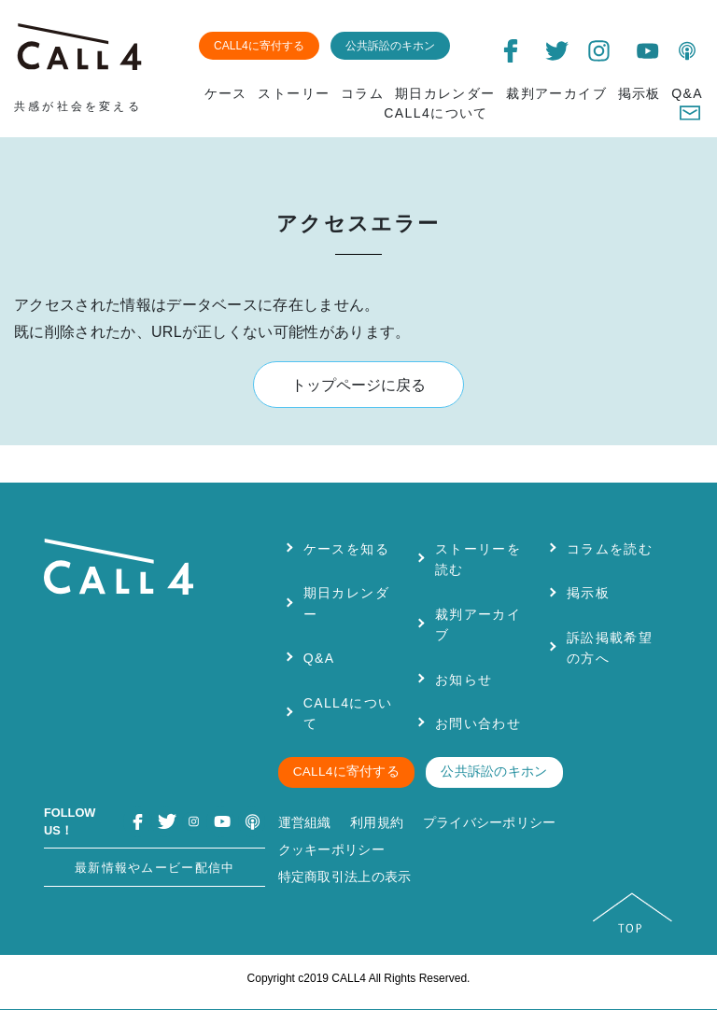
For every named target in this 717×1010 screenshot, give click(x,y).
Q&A (687, 93)
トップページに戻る (358, 385)
